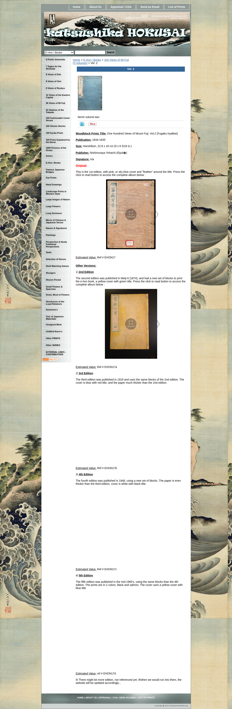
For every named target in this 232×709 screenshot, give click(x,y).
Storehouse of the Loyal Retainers (55, 302)
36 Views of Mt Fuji (55, 103)
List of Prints (176, 6)
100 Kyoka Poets (54, 133)
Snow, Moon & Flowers (58, 295)
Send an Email (149, 6)
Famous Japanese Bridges (55, 170)
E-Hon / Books (92, 59)
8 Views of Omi (53, 81)
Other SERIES (53, 345)
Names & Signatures (56, 228)
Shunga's (51, 273)
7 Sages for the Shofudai (53, 67)
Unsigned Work (54, 324)
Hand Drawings (54, 184)
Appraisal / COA (121, 6)
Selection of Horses (56, 259)
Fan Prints (51, 178)
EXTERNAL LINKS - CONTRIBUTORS (56, 353)
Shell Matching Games (57, 266)
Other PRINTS (53, 338)
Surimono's (52, 309)
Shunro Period (53, 280)
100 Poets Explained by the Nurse (58, 141)
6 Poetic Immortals (55, 59)
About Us (95, 6)
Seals (49, 252)
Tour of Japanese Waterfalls (55, 317)
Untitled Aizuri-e (54, 331)
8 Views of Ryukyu (55, 88)
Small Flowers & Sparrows (54, 287)
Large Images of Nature (58, 199)
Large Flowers (53, 206)
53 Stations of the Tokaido (55, 111)
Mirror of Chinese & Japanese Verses (56, 221)
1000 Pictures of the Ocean (56, 149)
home (76, 6)
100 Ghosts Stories (56, 126)
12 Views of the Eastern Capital (58, 96)
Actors (49, 156)
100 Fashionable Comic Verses (58, 119)
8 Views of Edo (53, 74)
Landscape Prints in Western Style (56, 192)
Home (76, 59)
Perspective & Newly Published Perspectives (56, 244)
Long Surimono (54, 213)
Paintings (51, 235)
